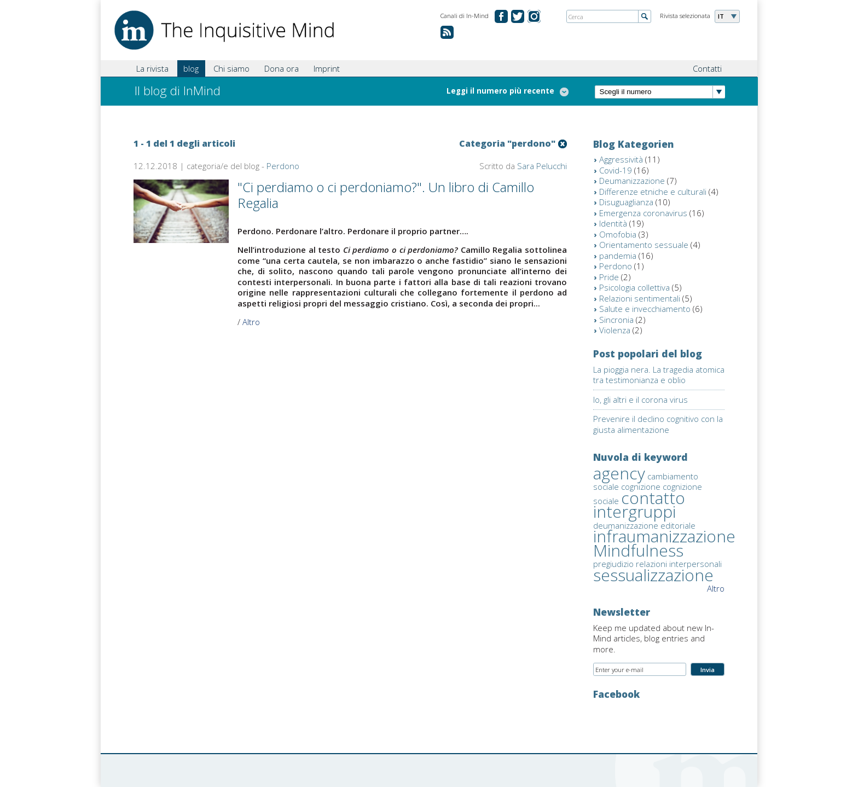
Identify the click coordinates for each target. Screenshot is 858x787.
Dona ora (281, 68)
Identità (613, 223)
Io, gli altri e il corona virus (640, 399)
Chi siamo (231, 68)
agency (619, 473)
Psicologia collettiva (634, 287)
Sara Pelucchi (542, 165)
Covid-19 (615, 170)
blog (191, 68)
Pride (609, 276)
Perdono (282, 165)
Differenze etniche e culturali (652, 191)
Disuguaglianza (626, 201)
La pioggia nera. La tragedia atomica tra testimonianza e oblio (658, 375)
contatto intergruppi (639, 505)
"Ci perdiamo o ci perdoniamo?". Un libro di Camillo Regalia (385, 195)
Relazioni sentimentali (639, 298)
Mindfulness (638, 550)
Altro (251, 321)
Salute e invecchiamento (645, 308)
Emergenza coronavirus (643, 212)
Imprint (327, 68)
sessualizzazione (653, 575)
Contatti (707, 68)
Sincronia (616, 319)
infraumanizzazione (664, 536)
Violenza (614, 330)
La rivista (152, 68)
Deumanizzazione (632, 180)
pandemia (617, 255)
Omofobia (617, 234)
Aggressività (621, 159)
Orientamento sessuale (643, 244)
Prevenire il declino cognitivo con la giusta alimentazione (658, 424)
